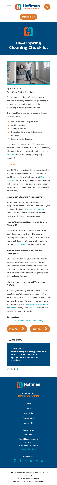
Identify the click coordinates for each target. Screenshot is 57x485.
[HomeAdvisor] (36, 460)
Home (28, 408)
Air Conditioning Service (17, 320)
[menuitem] (16, 481)
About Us (28, 413)
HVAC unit (11, 154)
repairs (12, 308)
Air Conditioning (36, 320)
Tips (46, 320)
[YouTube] (31, 460)
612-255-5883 (28, 396)
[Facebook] (20, 460)
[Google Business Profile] (15, 460)
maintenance (42, 304)
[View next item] (18, 369)
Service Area (28, 418)
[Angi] (41, 460)
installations (30, 304)
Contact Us (28, 423)
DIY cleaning (21, 244)
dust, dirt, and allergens (35, 209)
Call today (33, 308)
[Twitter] (26, 460)
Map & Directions (28, 449)
